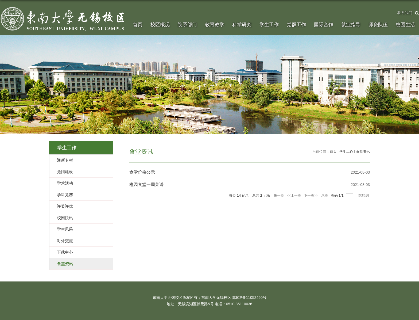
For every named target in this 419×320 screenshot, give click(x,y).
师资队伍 (378, 24)
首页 (137, 24)
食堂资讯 (363, 152)
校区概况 (160, 24)
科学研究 (241, 24)
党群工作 (296, 24)
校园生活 (405, 24)
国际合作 (323, 24)
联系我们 (404, 12)
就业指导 (350, 24)
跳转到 (364, 195)
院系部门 (187, 24)
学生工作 (269, 24)
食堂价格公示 (142, 172)
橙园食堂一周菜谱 (146, 184)
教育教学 (214, 24)
